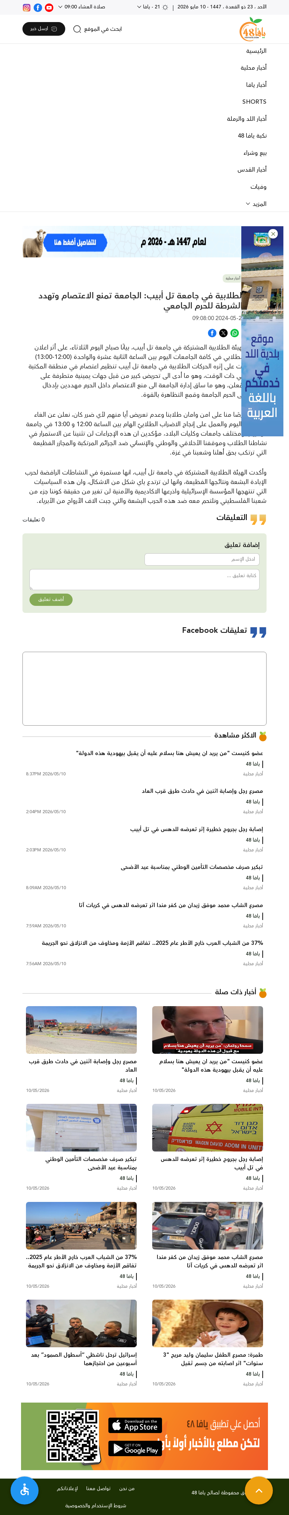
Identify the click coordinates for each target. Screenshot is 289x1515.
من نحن (127, 1489)
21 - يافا (155, 7)
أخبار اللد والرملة (247, 119)
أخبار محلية (254, 67)
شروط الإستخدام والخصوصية (95, 1506)
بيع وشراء (255, 153)
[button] (273, 233)
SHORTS (254, 101)
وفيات (258, 187)
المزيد (259, 204)
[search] (97, 29)
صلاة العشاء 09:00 (84, 7)
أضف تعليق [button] (51, 599)
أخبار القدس (252, 169)
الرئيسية (256, 51)
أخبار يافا (256, 85)
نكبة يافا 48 (252, 135)
